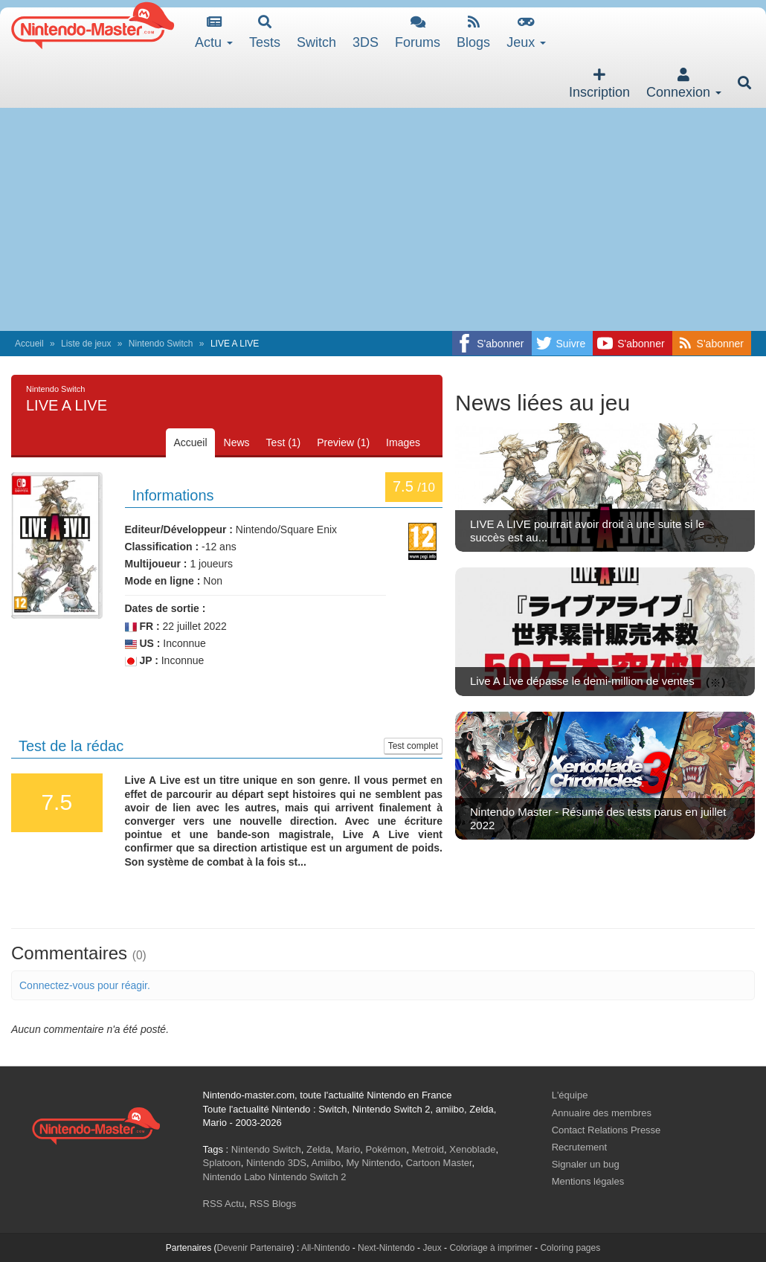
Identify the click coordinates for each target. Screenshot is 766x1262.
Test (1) (283, 442)
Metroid (428, 1149)
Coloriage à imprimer (490, 1248)
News (237, 442)
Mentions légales (588, 1181)
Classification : (162, 547)
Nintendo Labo (234, 1176)
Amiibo (326, 1162)
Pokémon (386, 1149)
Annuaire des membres (601, 1112)
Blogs (473, 32)
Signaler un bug (585, 1164)
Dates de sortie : (165, 608)
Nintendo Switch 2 (307, 1176)
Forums (417, 32)
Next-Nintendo (386, 1248)
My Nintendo (374, 1162)
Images (403, 442)
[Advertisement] (383, 219)
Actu (214, 32)
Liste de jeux (86, 343)
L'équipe (570, 1095)
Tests (264, 32)
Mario (348, 1149)
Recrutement (579, 1147)
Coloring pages (570, 1248)
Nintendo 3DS (276, 1162)
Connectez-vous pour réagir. (84, 985)
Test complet (413, 746)
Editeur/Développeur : (179, 529)
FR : (142, 626)
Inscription (599, 84)
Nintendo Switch (161, 343)
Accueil (29, 343)
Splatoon (222, 1162)
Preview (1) (343, 442)
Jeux (526, 32)
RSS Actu (224, 1203)
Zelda (318, 1149)
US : (143, 643)
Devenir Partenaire (254, 1248)
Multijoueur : (156, 564)
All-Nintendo (325, 1248)
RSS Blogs (272, 1203)
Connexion (683, 84)
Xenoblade (472, 1149)
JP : (141, 660)
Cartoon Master (439, 1162)
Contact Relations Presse (606, 1130)
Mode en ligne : (163, 581)
